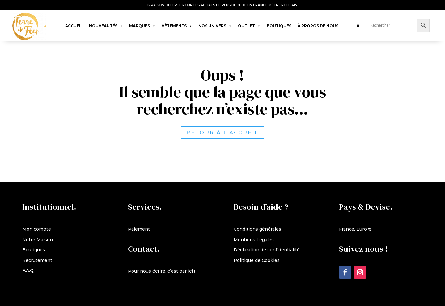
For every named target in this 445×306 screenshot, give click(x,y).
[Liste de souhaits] (345, 22)
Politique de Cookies (257, 260)
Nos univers (215, 24)
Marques (142, 24)
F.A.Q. (28, 270)
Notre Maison (37, 239)
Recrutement (37, 260)
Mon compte (36, 229)
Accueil (74, 25)
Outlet (249, 24)
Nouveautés (106, 24)
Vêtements (177, 24)
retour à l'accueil (230, 133)
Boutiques (279, 25)
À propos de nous (318, 25)
